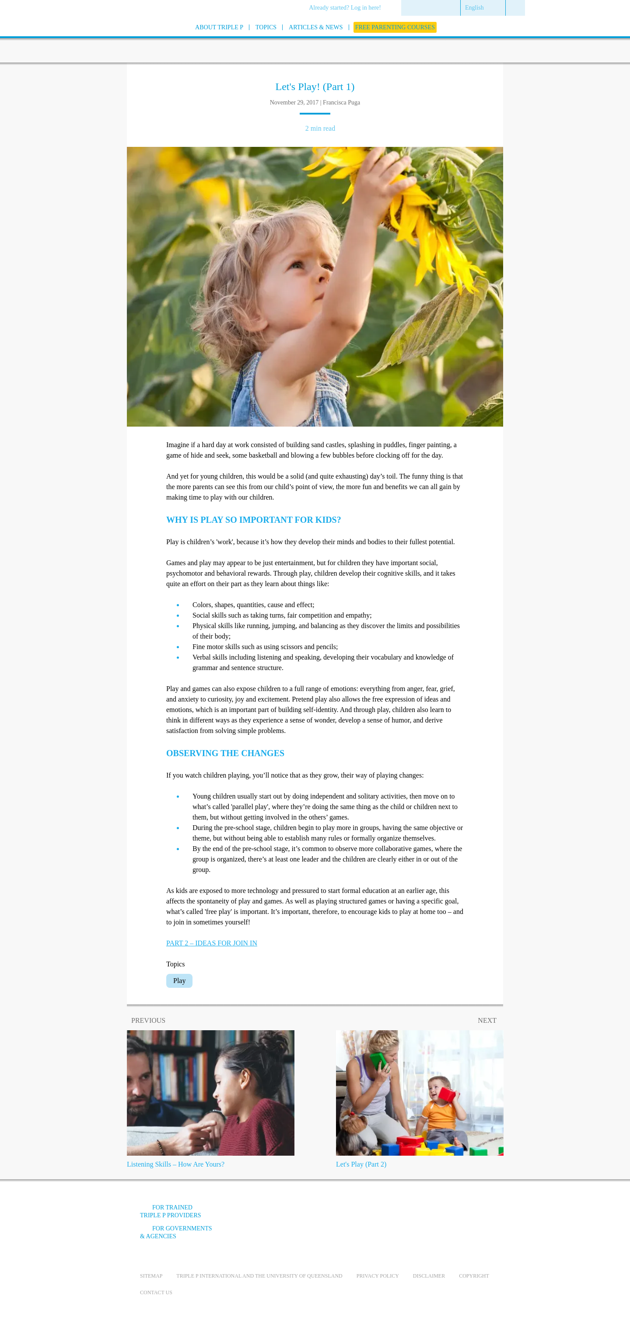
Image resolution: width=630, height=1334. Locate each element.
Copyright (474, 1276)
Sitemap (151, 1276)
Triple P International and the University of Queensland (259, 1276)
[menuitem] (348, 8)
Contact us (156, 1292)
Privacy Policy (378, 1276)
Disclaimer (429, 1276)
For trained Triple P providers (170, 1211)
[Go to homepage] (118, 39)
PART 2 (211, 943)
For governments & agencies (176, 1232)
